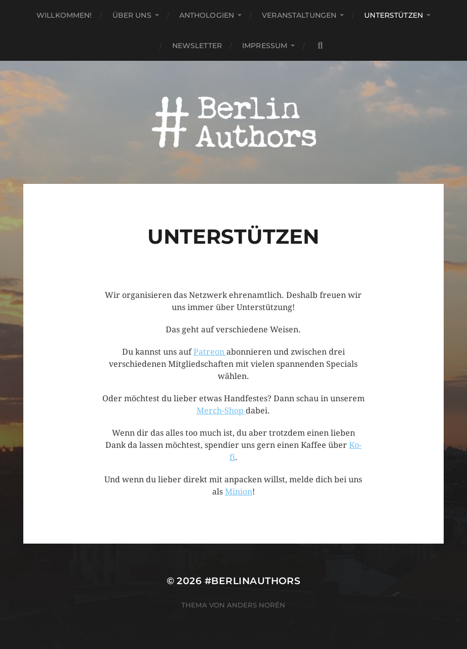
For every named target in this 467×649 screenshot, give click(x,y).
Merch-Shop (221, 410)
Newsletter (197, 45)
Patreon (209, 352)
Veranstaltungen (299, 15)
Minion (238, 492)
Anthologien (207, 15)
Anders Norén (256, 605)
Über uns (131, 15)
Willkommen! (64, 15)
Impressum (264, 45)
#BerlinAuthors (253, 581)
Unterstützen (393, 15)
